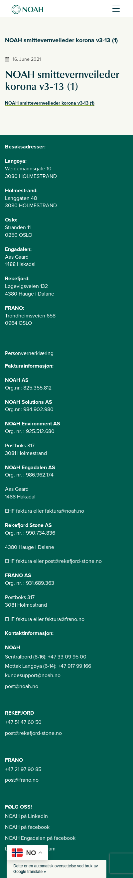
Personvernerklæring (29, 353)
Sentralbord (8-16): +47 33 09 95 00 (45, 657)
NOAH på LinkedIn (26, 816)
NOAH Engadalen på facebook (40, 838)
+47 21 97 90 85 (23, 769)
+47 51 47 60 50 (23, 722)
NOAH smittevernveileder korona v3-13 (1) (49, 103)
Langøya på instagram (30, 848)
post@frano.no (22, 780)
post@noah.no (21, 686)
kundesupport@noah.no (33, 675)
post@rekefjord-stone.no (33, 733)
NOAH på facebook (27, 827)
